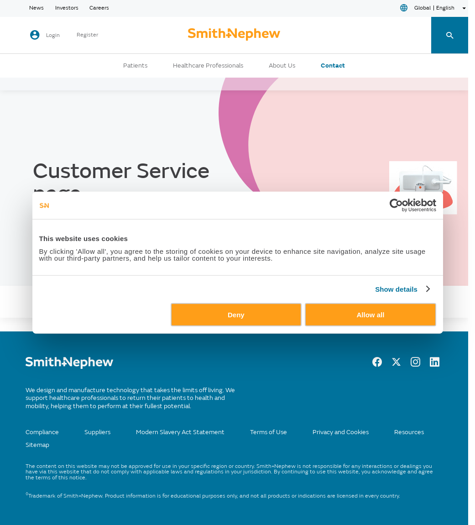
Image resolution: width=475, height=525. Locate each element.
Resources (409, 432)
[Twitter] (396, 364)
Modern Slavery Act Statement (180, 432)
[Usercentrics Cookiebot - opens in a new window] (396, 205)
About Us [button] (282, 66)
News (36, 8)
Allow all (371, 314)
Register (87, 35)
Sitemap (37, 445)
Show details (396, 289)
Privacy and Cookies (341, 432)
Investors (66, 8)
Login (53, 35)
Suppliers (97, 432)
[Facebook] (377, 364)
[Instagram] (415, 364)
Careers (99, 8)
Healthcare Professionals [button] (208, 66)
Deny (236, 314)
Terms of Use (268, 432)
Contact (333, 66)
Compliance (42, 432)
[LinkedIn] (434, 364)
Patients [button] (135, 66)
